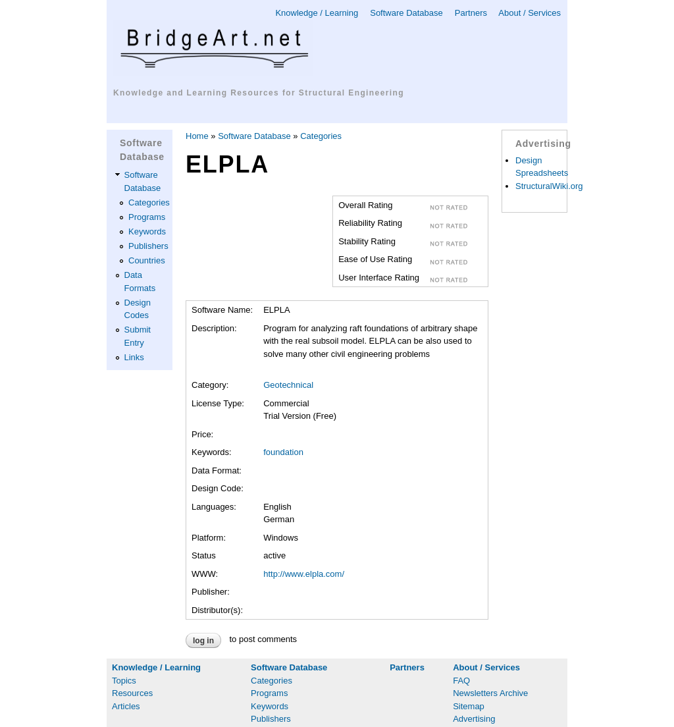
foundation (283, 452)
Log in (203, 640)
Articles (126, 706)
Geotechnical (288, 385)
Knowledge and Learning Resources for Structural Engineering (258, 92)
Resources (132, 693)
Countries (146, 260)
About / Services (529, 13)
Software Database (406, 13)
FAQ (461, 681)
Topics (124, 681)
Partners (471, 13)
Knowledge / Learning (316, 13)
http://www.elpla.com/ (303, 574)
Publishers (148, 246)
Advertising (474, 719)
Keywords (147, 231)
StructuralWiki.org (549, 186)
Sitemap (468, 706)
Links (134, 357)
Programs (146, 217)
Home (197, 136)
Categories (149, 202)
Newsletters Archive (490, 693)
